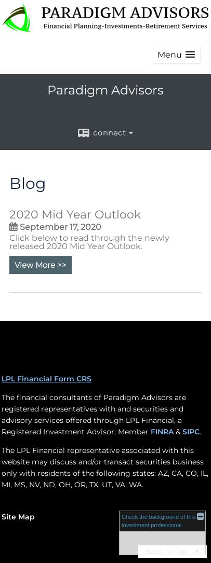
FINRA (162, 431)
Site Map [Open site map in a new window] (18, 516)
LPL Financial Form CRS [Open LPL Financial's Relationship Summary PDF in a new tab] (46, 378)
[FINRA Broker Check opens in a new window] (162, 532)
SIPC (191, 431)
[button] (176, 55)
